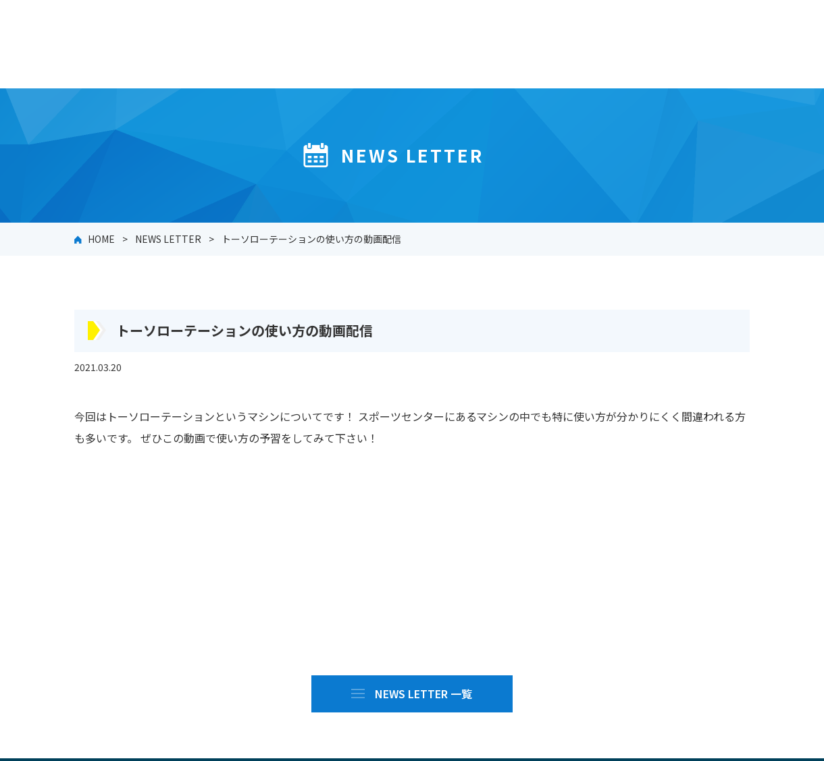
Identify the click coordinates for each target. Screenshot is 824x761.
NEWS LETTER (168, 239)
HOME (101, 239)
